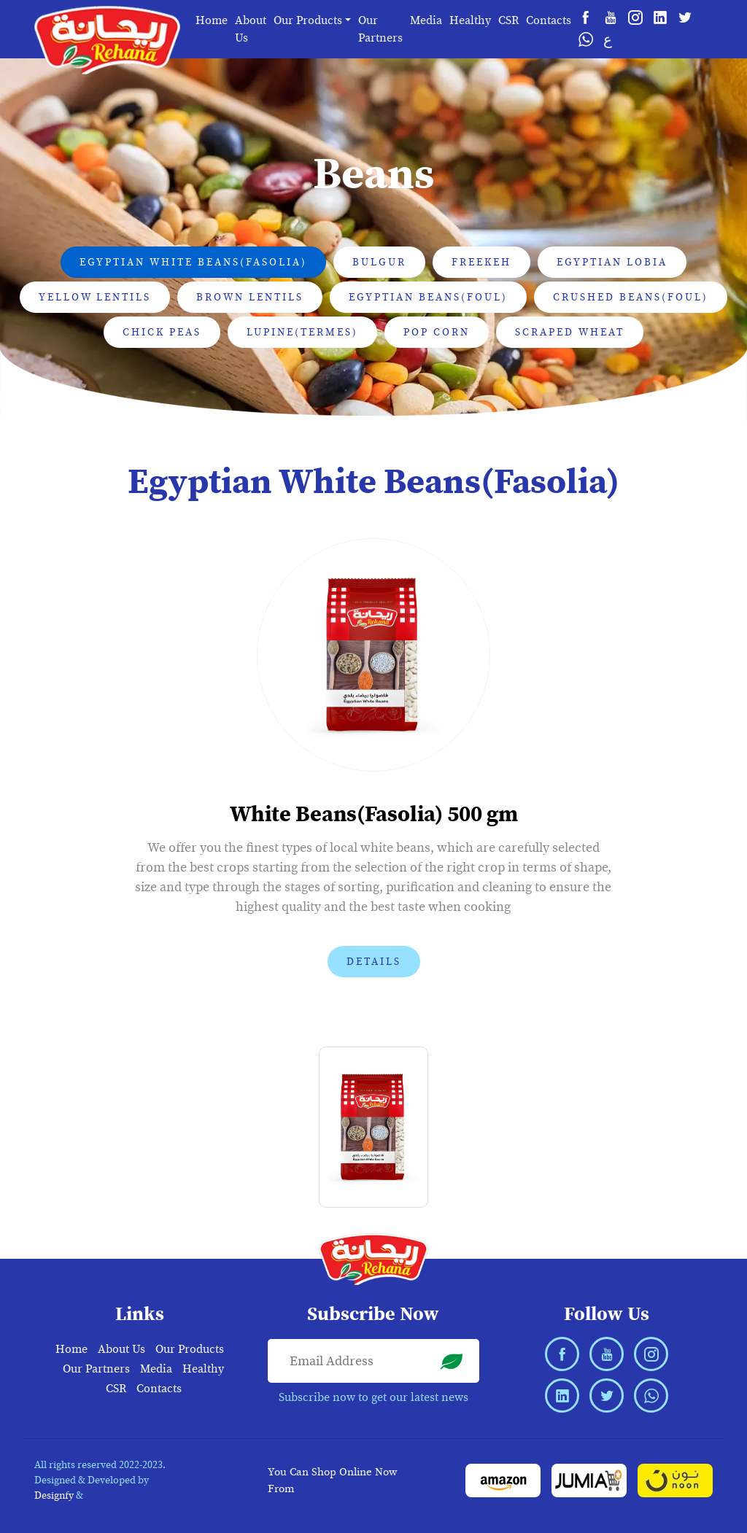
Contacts (548, 20)
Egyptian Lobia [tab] (612, 262)
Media (426, 20)
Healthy (470, 20)
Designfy (54, 1495)
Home (212, 20)
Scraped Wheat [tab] (569, 332)
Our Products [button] (308, 20)
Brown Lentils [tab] (249, 297)
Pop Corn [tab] (436, 332)
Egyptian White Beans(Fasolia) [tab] (193, 262)
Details (374, 962)
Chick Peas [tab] (162, 332)
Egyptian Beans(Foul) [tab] (428, 297)
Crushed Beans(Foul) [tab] (630, 297)
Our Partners (380, 29)
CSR (508, 20)
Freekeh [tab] (481, 262)
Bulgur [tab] (379, 262)
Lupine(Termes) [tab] (302, 332)
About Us (250, 29)
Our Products (189, 1349)
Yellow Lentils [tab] (95, 297)
